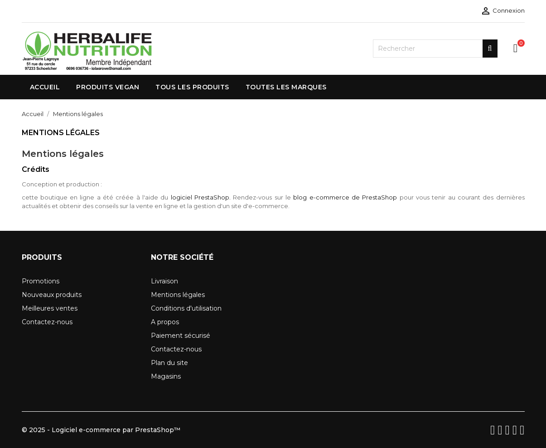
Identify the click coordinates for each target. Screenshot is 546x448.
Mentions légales (178, 295)
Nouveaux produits (52, 295)
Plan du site (169, 363)
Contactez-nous (47, 322)
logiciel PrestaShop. (202, 197)
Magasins (166, 376)
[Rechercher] (435, 48)
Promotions (40, 281)
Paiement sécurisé (180, 335)
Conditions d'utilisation (186, 308)
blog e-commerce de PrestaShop (345, 197)
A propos (165, 322)
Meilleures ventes (49, 308)
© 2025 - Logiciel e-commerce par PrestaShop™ (101, 430)
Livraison (164, 281)
